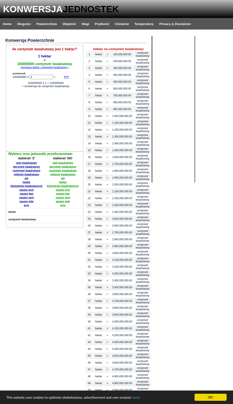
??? (66, 77)
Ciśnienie (122, 24)
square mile (26, 201)
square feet (26, 193)
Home (7, 24)
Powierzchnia (46, 24)
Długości (24, 24)
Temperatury (144, 24)
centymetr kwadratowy (26, 170)
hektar (26, 182)
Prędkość (102, 24)
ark (26, 178)
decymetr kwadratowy (26, 166)
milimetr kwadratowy (26, 174)
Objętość (69, 24)
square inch (26, 189)
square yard (26, 197)
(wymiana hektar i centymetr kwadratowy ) (45, 67)
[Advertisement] (45, 120)
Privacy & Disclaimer (175, 24)
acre (26, 205)
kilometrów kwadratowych (26, 186)
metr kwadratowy (26, 162)
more (136, 397)
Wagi (85, 24)
